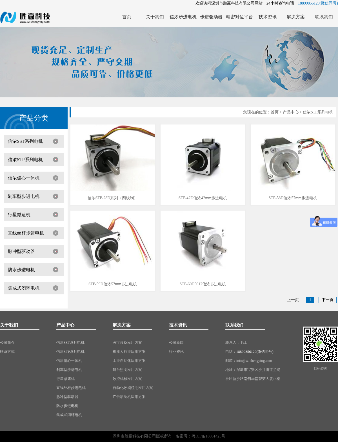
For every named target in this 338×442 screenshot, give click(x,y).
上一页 (293, 300)
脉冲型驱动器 (21, 251)
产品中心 (291, 112)
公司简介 (7, 342)
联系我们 (234, 325)
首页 (275, 112)
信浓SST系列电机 (25, 141)
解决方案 (122, 325)
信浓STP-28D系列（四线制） (113, 198)
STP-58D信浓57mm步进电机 (293, 198)
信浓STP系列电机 (25, 159)
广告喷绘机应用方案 (129, 397)
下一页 (327, 300)
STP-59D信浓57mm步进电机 (112, 284)
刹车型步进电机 (23, 196)
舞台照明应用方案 (127, 369)
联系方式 (7, 351)
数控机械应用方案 (127, 379)
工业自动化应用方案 (129, 360)
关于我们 (9, 325)
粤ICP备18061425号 (208, 436)
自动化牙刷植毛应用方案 (133, 388)
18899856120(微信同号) (254, 351)
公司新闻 (176, 342)
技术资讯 (178, 325)
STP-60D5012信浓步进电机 (202, 284)
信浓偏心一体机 (23, 178)
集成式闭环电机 (23, 288)
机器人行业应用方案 (129, 351)
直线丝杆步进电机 (26, 233)
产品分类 (33, 118)
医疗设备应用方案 (127, 342)
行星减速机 (19, 214)
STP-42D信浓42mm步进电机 (203, 198)
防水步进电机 (21, 269)
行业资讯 (176, 351)
